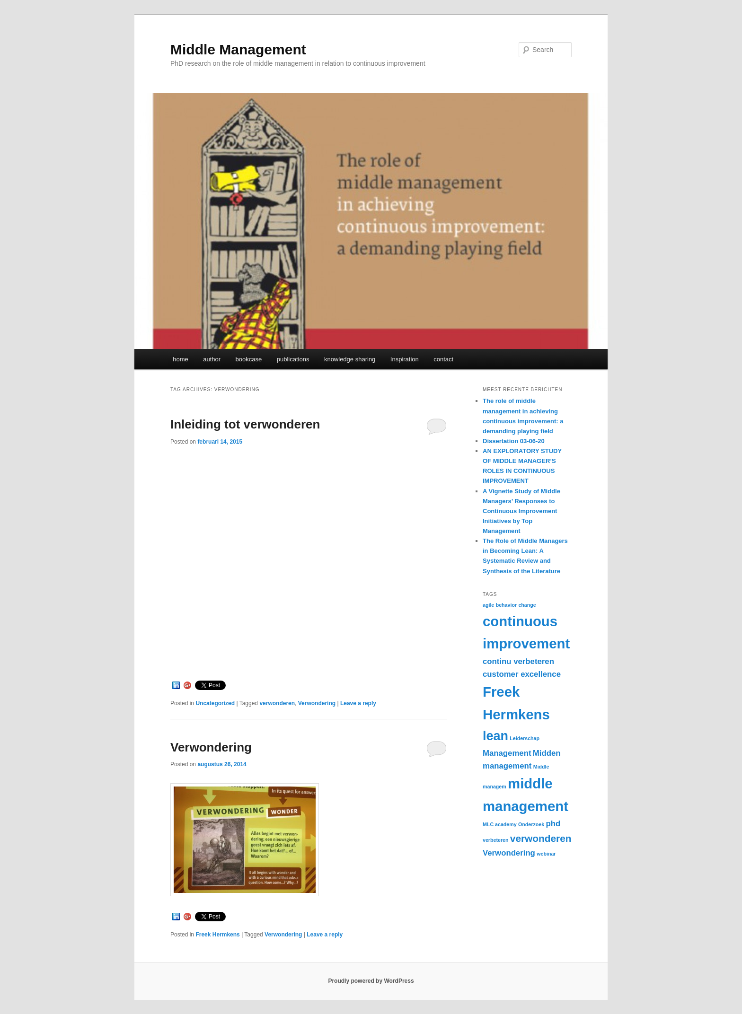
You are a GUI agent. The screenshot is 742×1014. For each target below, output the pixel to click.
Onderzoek (531, 824)
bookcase (249, 359)
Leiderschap (524, 738)
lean (495, 736)
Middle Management (238, 49)
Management (507, 753)
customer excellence (522, 674)
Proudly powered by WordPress (371, 981)
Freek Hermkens (217, 934)
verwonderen (277, 703)
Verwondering (317, 703)
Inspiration (404, 359)
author (212, 359)
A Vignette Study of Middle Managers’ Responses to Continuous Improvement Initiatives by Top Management (521, 511)
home (180, 359)
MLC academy (500, 824)
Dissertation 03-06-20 (514, 441)
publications (293, 359)
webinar (546, 854)
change (527, 605)
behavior (506, 605)
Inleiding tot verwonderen (245, 424)
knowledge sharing (349, 359)
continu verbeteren (518, 661)
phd (553, 823)
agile (488, 605)
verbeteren (496, 840)
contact (443, 359)
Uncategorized (215, 703)
